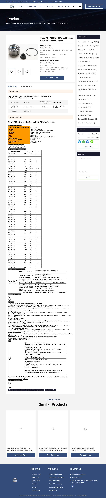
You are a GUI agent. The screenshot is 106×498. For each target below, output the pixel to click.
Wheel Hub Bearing (22, 23)
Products (31, 6)
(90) (84, 107)
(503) (87, 54)
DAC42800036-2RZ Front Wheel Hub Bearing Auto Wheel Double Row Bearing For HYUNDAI (20, 449)
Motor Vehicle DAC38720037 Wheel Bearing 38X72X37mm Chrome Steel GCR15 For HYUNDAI (83, 449)
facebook (72, 486)
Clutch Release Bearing (55, 484)
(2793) (86, 50)
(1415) (88, 81)
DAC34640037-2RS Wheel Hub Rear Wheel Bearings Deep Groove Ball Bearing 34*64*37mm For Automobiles (53, 449)
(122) (87, 77)
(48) (86, 95)
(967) (88, 46)
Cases (67, 6)
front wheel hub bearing (15, 390)
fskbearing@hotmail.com (40, 2)
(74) (87, 69)
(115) (87, 65)
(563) (85, 111)
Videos (41, 6)
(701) (84, 99)
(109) (86, 123)
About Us (51, 6)
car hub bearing (50, 390)
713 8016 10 (11, 153)
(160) (87, 103)
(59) (84, 115)
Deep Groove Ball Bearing (56, 477)
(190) (87, 119)
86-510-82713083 (56, 2)
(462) (86, 73)
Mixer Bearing (53, 490)
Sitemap (34, 487)
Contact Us (35, 484)
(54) (84, 61)
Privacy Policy (36, 490)
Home (22, 6)
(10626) (88, 42)
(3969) (88, 58)
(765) (87, 90)
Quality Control (36, 480)
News (60, 6)
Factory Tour (35, 477)
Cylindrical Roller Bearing (56, 487)
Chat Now (88, 147)
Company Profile (36, 474)
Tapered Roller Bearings (55, 474)
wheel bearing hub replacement (34, 390)
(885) (87, 85)
